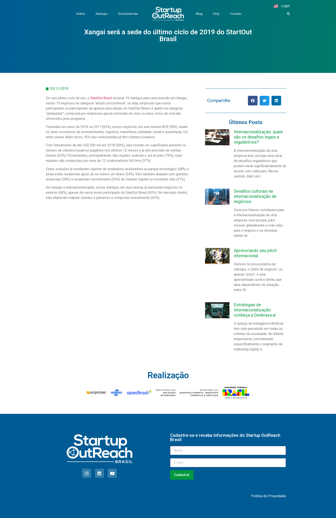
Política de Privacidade (268, 496)
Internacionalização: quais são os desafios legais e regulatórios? (258, 137)
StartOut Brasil (101, 98)
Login (285, 6)
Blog (199, 13)
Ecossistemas (128, 13)
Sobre (80, 13)
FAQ (216, 13)
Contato (236, 13)
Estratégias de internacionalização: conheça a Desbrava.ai (255, 310)
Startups (102, 13)
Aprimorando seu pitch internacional (255, 253)
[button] (288, 14)
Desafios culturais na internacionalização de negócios (255, 196)
